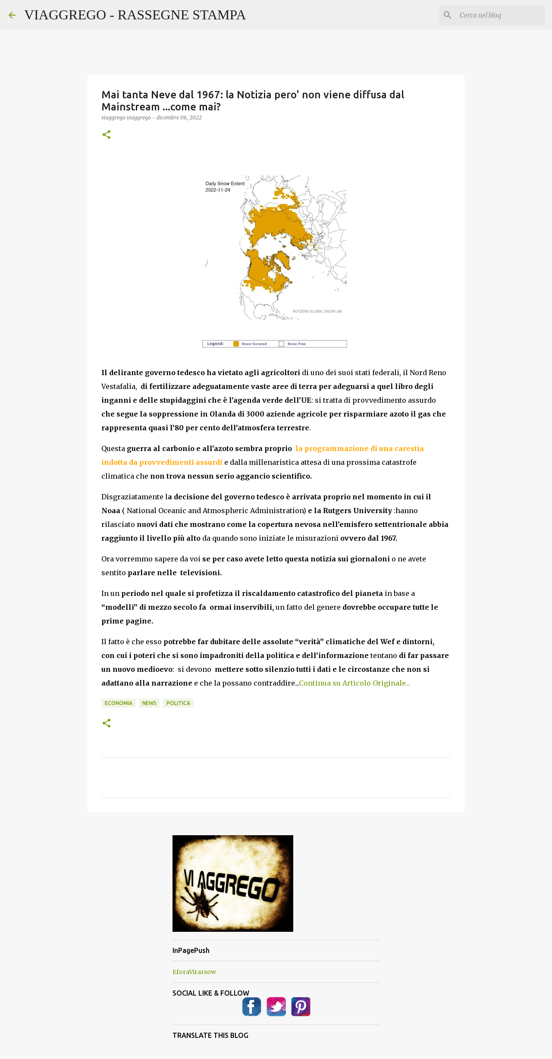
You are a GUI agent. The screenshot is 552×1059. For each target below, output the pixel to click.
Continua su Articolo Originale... (354, 683)
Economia (118, 703)
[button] (106, 135)
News (149, 703)
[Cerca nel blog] (500, 15)
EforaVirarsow (194, 972)
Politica (178, 703)
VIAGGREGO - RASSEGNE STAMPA (135, 14)
